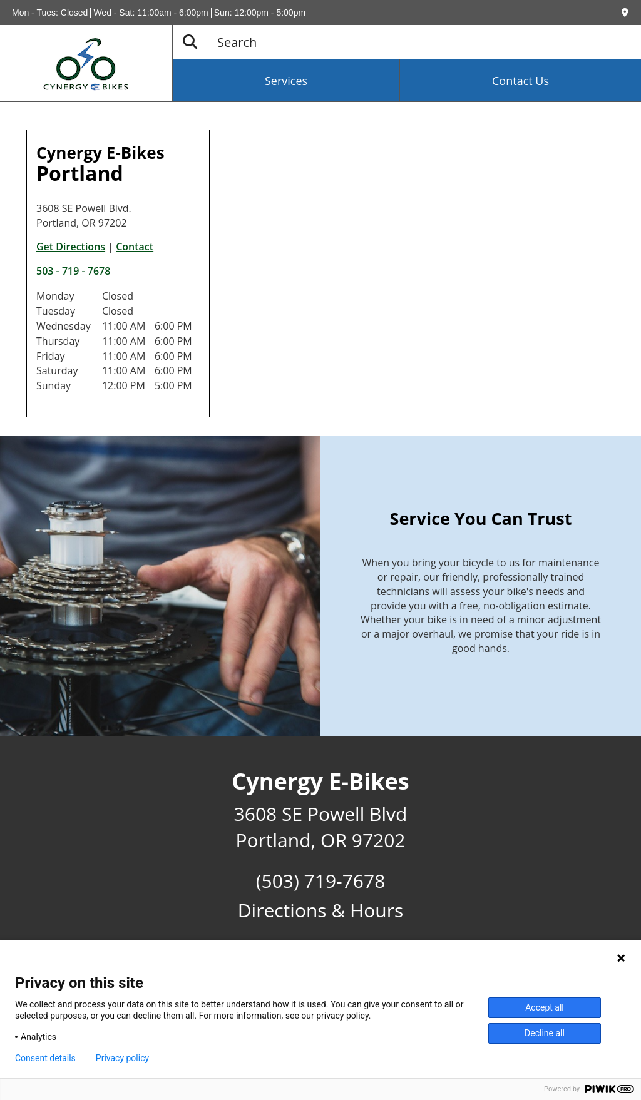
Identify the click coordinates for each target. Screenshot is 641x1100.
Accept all (544, 1007)
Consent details (45, 1058)
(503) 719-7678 (321, 881)
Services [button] (286, 80)
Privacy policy (122, 1058)
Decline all (545, 1033)
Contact (134, 246)
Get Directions (70, 246)
